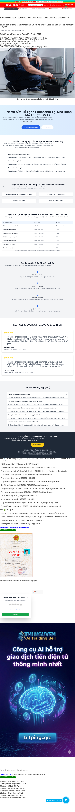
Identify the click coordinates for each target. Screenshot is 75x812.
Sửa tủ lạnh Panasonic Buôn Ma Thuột (13, 788)
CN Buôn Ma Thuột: (6, 774)
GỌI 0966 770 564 (37, 444)
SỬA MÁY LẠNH (33, 18)
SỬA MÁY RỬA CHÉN (52, 18)
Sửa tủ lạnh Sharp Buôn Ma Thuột (11, 793)
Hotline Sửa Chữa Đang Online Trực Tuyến (14, 527)
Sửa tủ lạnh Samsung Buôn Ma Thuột (13, 784)
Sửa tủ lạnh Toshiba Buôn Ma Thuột (12, 791)
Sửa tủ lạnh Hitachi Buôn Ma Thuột (12, 781)
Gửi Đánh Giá (15, 614)
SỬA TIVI (42, 18)
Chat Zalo (47, 127)
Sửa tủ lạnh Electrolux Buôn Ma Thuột (13, 797)
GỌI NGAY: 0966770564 (31, 127)
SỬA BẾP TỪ (64, 18)
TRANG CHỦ (4, 18)
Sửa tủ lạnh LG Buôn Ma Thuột (10, 786)
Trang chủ (2, 30)
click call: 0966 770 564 (8, 530)
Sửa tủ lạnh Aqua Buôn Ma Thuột (11, 795)
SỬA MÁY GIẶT (23, 18)
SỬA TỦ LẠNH (13, 18)
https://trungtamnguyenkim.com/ (40, 454)
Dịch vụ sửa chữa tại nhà (10, 30)
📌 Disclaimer (37, 592)
